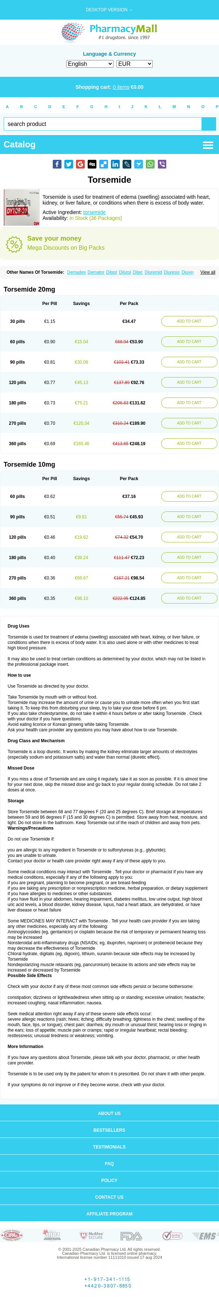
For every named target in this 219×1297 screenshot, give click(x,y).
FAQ (109, 1163)
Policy (109, 1180)
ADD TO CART (189, 321)
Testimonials (109, 1147)
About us (109, 1113)
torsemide (94, 212)
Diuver (188, 272)
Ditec (138, 272)
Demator (96, 272)
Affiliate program (109, 1214)
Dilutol (125, 272)
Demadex (76, 272)
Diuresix (172, 272)
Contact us (109, 1197)
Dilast (111, 272)
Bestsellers (109, 1130)
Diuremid (153, 272)
